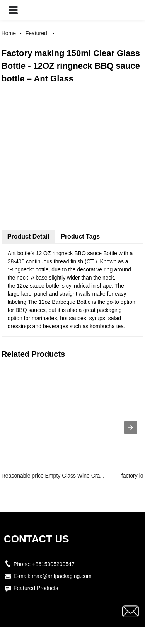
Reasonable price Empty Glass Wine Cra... (53, 476)
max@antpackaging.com (61, 576)
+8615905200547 (53, 564)
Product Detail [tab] (28, 236)
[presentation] (130, 427)
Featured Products (36, 588)
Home (9, 33)
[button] (13, 10)
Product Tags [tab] (80, 236)
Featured (36, 33)
